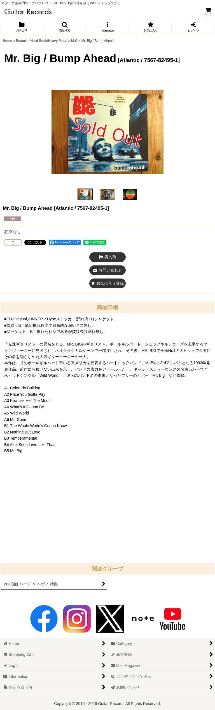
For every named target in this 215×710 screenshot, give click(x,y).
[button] (64, 27)
